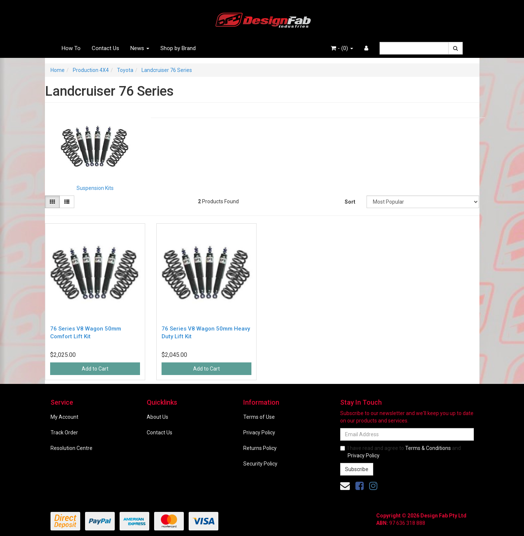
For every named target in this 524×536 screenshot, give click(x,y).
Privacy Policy (259, 432)
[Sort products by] (423, 201)
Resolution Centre (71, 448)
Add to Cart (95, 369)
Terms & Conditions (428, 448)
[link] (359, 485)
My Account (64, 417)
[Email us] (345, 485)
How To (71, 48)
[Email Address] (407, 434)
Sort (350, 202)
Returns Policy (260, 448)
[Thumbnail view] (52, 201)
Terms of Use (259, 417)
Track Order (64, 432)
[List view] (66, 201)
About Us (157, 417)
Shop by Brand (178, 48)
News (139, 48)
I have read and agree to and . (400, 451)
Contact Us (105, 48)
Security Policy (260, 464)
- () (342, 48)
